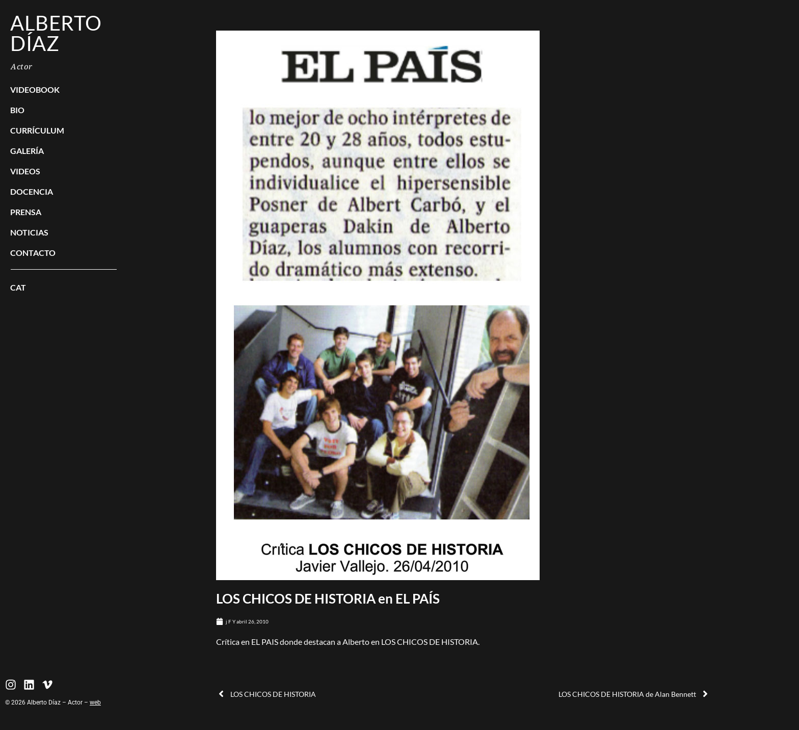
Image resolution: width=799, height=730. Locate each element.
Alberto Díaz (56, 33)
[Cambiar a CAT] (63, 287)
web (95, 702)
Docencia (31, 191)
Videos (25, 171)
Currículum (37, 130)
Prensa (25, 212)
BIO (17, 110)
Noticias (29, 232)
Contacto (33, 252)
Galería (27, 150)
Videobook (35, 89)
